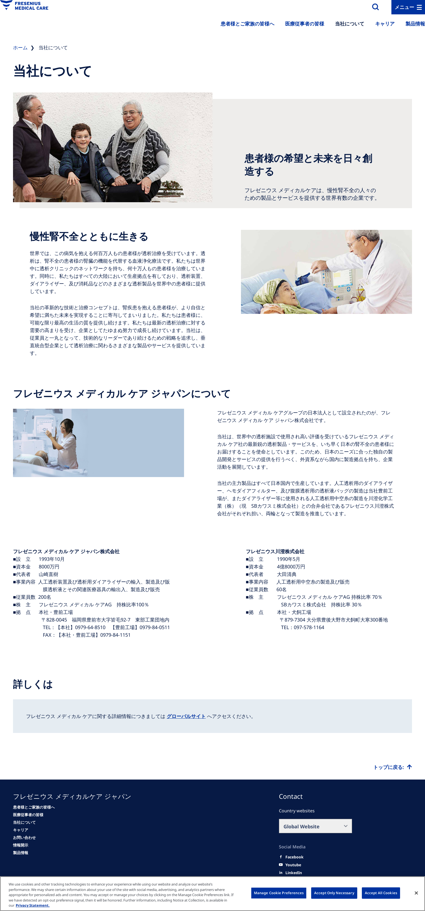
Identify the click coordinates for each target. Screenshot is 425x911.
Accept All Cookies (381, 892)
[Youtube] (293, 865)
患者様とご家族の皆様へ (247, 23)
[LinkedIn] (293, 873)
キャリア (385, 23)
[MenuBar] (408, 7)
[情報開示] (20, 845)
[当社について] (24, 822)
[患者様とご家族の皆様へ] (34, 807)
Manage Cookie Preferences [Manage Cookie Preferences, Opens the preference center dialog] (279, 892)
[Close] (416, 893)
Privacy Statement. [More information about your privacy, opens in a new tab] (33, 905)
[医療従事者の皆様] (28, 815)
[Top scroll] (392, 767)
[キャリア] (20, 830)
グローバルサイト (186, 716)
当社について (349, 23)
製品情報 (415, 23)
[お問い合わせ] (24, 837)
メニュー (404, 7)
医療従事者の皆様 (304, 23)
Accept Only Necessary (334, 892)
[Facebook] (294, 857)
